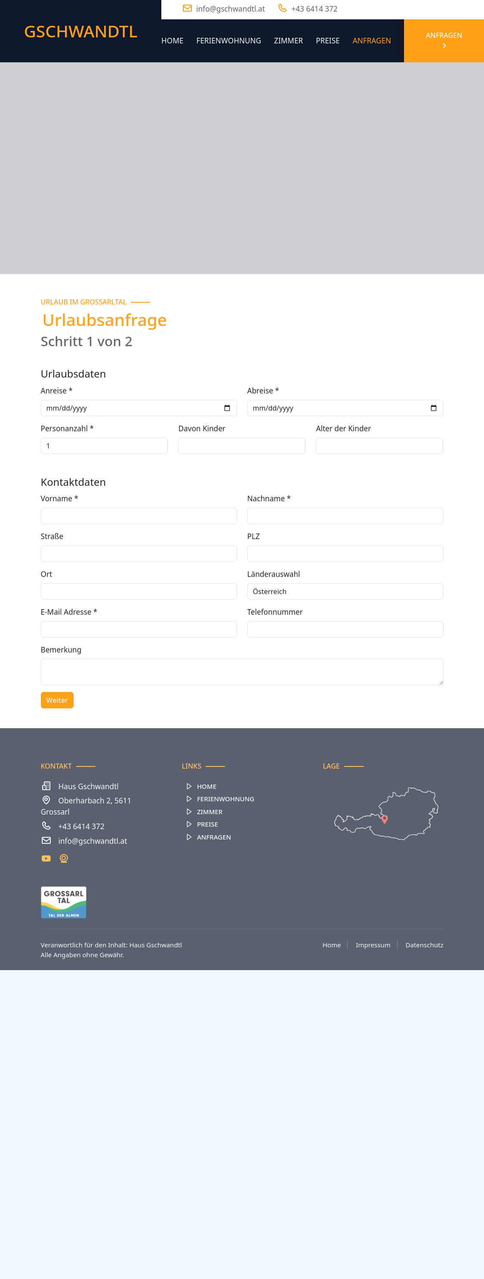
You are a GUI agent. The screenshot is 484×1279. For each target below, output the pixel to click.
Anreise (57, 420)
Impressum (373, 944)
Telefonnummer (275, 641)
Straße (52, 566)
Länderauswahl (273, 603)
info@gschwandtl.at (93, 841)
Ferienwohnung (228, 41)
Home (172, 41)
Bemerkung (61, 679)
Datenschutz (425, 944)
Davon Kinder (201, 458)
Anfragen (372, 41)
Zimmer (288, 41)
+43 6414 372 (82, 826)
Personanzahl (67, 458)
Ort (46, 603)
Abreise (263, 420)
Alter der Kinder (343, 458)
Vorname (59, 528)
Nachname (269, 528)
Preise (327, 41)
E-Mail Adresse (69, 641)
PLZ (253, 566)
